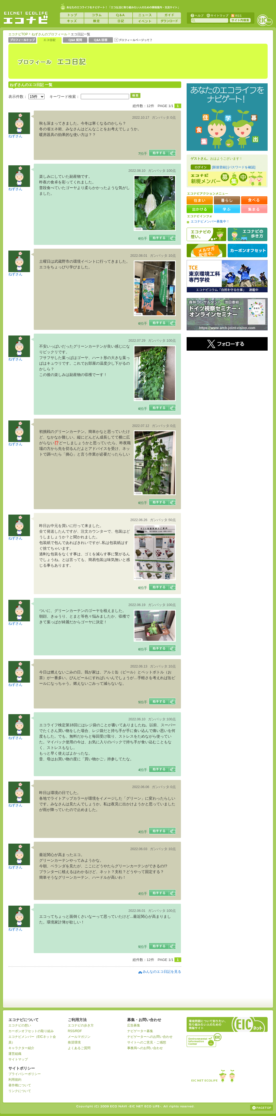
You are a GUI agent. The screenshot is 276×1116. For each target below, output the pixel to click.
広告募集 (133, 1025)
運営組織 (14, 1054)
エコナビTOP (18, 34)
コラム (96, 15)
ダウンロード (169, 21)
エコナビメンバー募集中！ (210, 221)
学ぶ (227, 209)
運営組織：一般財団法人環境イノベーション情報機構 (204, 1039)
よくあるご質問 (79, 1048)
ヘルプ (197, 15)
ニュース (145, 15)
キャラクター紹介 (21, 1048)
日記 (120, 21)
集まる (254, 209)
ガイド (169, 15)
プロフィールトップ (22, 40)
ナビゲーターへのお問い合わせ (150, 1037)
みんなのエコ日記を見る (162, 972)
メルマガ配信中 (206, 250)
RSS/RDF (75, 1031)
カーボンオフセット (247, 250)
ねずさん (15, 136)
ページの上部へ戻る (261, 1108)
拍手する (162, 152)
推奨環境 (74, 1042)
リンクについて (19, 1091)
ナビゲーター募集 (140, 1031)
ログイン (201, 167)
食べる (254, 200)
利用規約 (14, 1079)
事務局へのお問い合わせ (145, 1048)
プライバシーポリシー (24, 1074)
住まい (200, 200)
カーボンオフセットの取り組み (31, 1031)
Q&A (120, 15)
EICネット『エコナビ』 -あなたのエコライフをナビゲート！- (25, 18)
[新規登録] (219, 167)
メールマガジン (79, 1037)
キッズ (72, 21)
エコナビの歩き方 (247, 234)
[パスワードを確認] (241, 167)
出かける (200, 209)
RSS (236, 15)
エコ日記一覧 (49, 40)
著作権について (19, 1085)
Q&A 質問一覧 (75, 40)
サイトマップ (217, 15)
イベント (145, 21)
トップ (72, 15)
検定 (96, 21)
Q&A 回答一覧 (101, 40)
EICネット (264, 20)
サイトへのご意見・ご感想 (146, 1042)
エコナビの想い (206, 234)
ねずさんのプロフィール (49, 34)
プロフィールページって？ (133, 40)
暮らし (227, 200)
